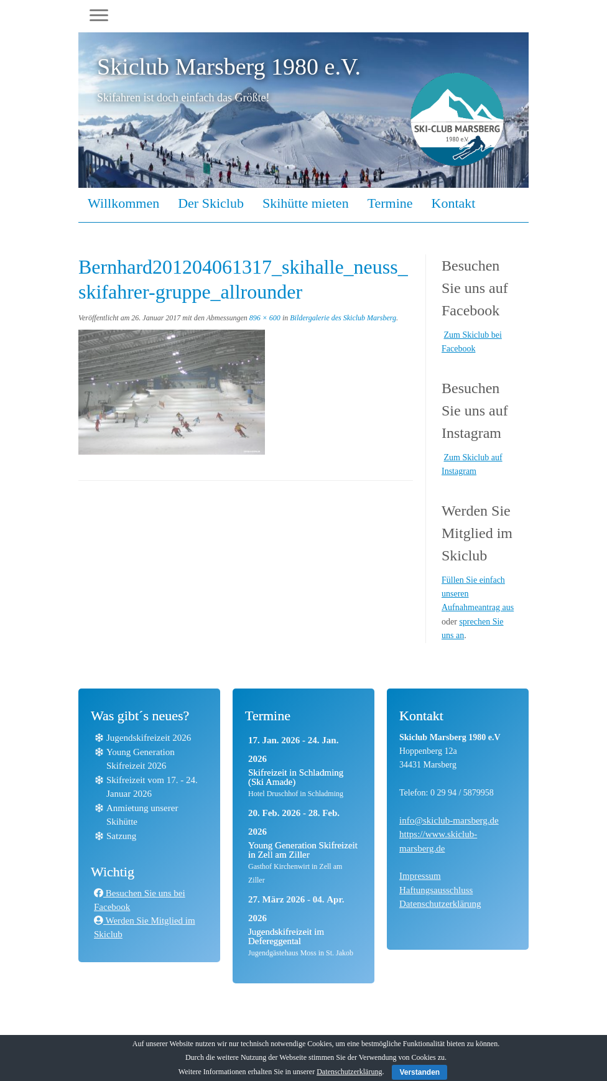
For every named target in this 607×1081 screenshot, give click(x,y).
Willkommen (123, 203)
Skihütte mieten (305, 203)
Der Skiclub (211, 203)
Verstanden (419, 1072)
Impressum (420, 876)
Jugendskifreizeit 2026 (148, 738)
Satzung (121, 836)
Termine (390, 203)
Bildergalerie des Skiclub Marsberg (342, 317)
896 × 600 (264, 317)
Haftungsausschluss (436, 890)
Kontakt (454, 203)
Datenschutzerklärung (440, 904)
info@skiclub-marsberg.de (449, 820)
